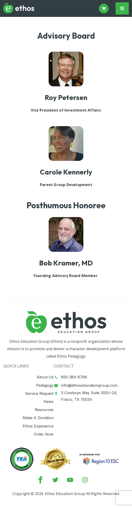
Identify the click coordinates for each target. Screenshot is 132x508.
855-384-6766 (74, 377)
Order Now (43, 434)
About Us (45, 377)
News (48, 401)
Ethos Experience (38, 426)
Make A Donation (38, 417)
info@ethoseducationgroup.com (89, 385)
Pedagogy (44, 385)
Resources (44, 409)
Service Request (39, 393)
